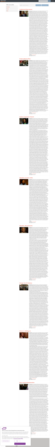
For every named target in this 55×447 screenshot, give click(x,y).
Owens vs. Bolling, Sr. (25, 331)
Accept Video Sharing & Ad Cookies (20, 443)
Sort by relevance (44, 5)
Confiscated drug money (25, 9)
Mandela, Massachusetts (25, 225)
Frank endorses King (24, 58)
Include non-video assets (25, 5)
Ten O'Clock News (34, 54)
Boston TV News (3, 1)
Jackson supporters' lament (26, 117)
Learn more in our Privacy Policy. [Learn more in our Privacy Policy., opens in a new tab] (18, 438)
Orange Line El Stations (25, 283)
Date (7, 10)
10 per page (38, 5)
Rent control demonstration (26, 382)
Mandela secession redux (26, 177)
